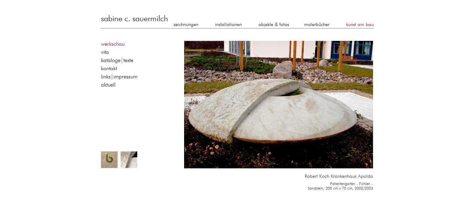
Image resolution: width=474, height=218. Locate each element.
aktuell (108, 85)
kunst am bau (360, 24)
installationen (228, 24)
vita (105, 52)
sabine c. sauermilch (134, 19)
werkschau (113, 44)
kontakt (109, 68)
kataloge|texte (117, 60)
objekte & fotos (273, 24)
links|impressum (119, 77)
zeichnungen (186, 24)
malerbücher (317, 24)
